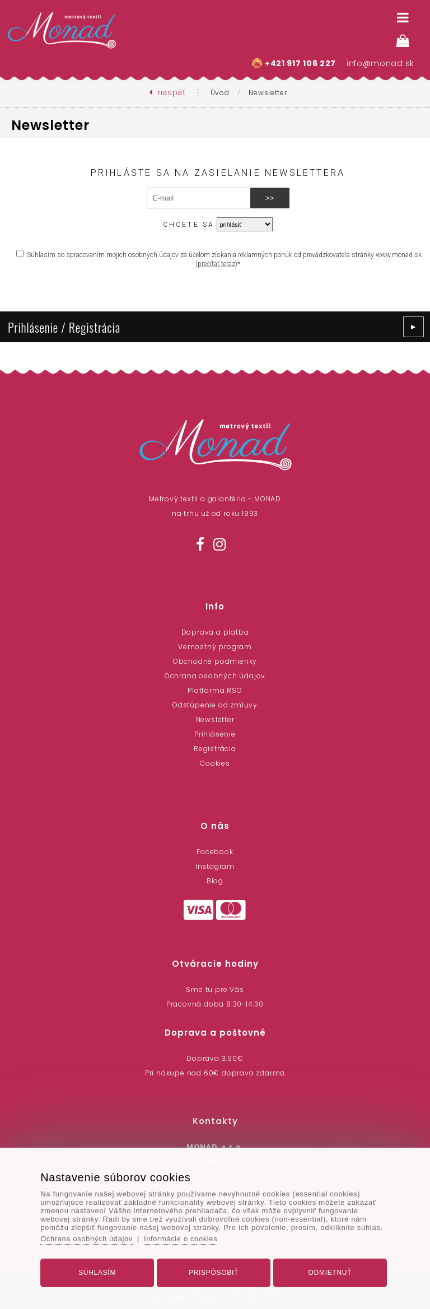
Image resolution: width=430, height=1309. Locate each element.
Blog (215, 881)
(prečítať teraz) (216, 264)
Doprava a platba (215, 632)
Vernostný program (215, 646)
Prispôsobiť (214, 1271)
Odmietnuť (328, 1271)
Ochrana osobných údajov (215, 676)
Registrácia (215, 748)
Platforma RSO (215, 690)
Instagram (215, 866)
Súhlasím (99, 1271)
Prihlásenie (215, 734)
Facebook (215, 851)
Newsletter (268, 92)
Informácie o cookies (185, 1237)
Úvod (220, 92)
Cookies (215, 763)
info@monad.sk (380, 63)
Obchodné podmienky (215, 661)
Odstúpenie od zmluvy (215, 705)
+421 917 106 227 (300, 63)
